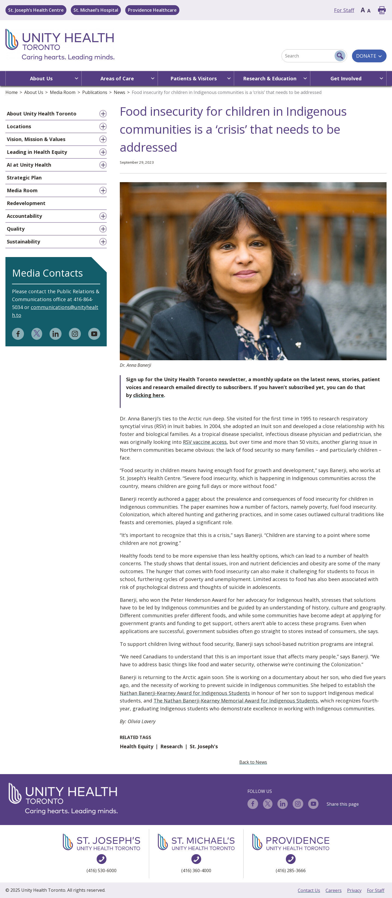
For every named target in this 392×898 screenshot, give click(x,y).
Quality (15, 228)
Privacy (354, 890)
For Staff (344, 10)
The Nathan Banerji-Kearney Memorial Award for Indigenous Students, (236, 700)
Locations (19, 126)
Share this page (343, 804)
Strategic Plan (24, 177)
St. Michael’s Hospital (96, 10)
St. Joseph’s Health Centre (36, 10)
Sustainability (23, 241)
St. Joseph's (204, 746)
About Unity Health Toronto (41, 113)
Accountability (24, 216)
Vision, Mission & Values (36, 139)
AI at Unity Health (29, 164)
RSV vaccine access (205, 442)
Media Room (62, 92)
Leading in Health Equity (37, 152)
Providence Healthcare (152, 10)
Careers (334, 890)
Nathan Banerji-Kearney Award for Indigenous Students (185, 693)
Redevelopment (26, 203)
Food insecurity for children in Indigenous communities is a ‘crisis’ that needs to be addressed (226, 92)
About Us (33, 92)
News (119, 92)
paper (192, 499)
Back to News (253, 762)
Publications (94, 92)
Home (11, 92)
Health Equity (136, 746)
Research (171, 746)
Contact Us (309, 890)
